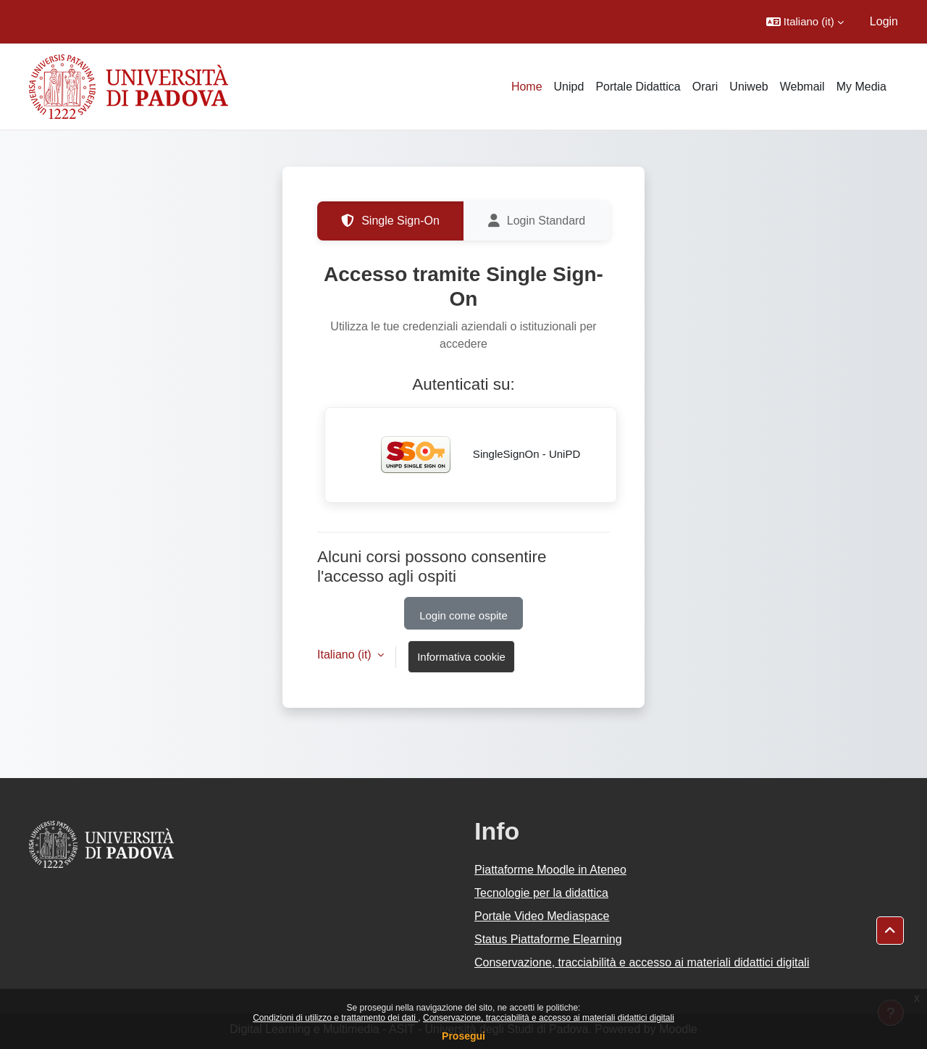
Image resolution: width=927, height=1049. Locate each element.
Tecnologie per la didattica (541, 893)
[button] (805, 21)
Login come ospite (463, 615)
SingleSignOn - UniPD (471, 455)
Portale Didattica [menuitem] (637, 86)
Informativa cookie (461, 657)
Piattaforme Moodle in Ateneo (550, 870)
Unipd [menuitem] (569, 86)
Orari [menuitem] (705, 86)
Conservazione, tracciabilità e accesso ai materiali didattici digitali (548, 1018)
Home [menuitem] (526, 86)
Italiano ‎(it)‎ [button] (345, 654)
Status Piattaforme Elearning (548, 939)
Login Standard (537, 220)
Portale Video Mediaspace (542, 916)
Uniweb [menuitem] (748, 86)
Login (884, 21)
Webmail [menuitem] (802, 86)
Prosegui (463, 1036)
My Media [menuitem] (861, 86)
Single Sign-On (390, 220)
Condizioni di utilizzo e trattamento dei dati (335, 1018)
